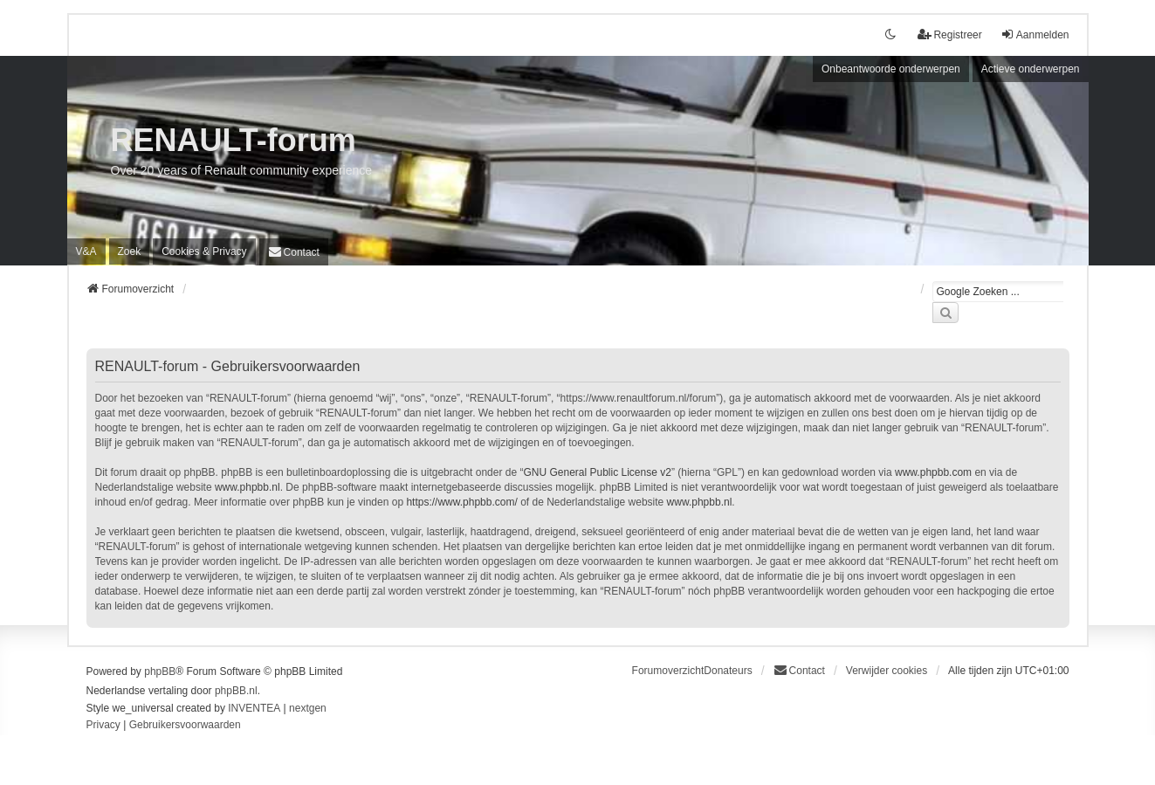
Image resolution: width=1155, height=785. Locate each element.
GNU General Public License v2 (596, 472)
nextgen (308, 708)
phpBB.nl (236, 691)
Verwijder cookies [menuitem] (886, 670)
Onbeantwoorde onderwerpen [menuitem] (891, 69)
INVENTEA (254, 708)
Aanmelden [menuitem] (1034, 34)
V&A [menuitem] (86, 251)
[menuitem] (204, 251)
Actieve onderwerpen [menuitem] (1030, 69)
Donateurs (728, 670)
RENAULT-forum (233, 140)
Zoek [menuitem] (129, 251)
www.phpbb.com (933, 472)
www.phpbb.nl (247, 487)
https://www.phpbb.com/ (461, 502)
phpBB (159, 671)
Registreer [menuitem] (949, 34)
